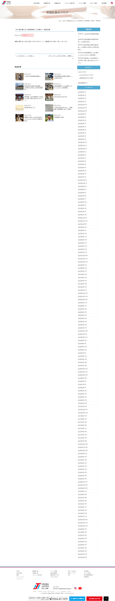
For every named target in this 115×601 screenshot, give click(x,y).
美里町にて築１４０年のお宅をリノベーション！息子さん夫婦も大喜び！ (33, 119)
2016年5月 (81, 466)
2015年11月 (81, 484)
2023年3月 (81, 208)
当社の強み (37, 3)
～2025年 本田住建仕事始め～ (32, 76)
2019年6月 (81, 349)
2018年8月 (81, 381)
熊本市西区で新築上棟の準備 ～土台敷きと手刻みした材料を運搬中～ (33, 87)
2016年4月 (81, 469)
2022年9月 (81, 227)
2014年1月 (81, 554)
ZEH (69, 574)
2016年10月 (81, 450)
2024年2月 (81, 173)
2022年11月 (81, 220)
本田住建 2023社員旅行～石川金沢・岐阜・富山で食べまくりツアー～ (33, 98)
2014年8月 (81, 532)
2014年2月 (81, 550)
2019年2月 (81, 362)
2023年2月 (81, 211)
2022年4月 (81, 242)
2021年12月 (81, 255)
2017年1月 (81, 440)
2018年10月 (81, 374)
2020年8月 (81, 305)
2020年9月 (81, 302)
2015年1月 (81, 516)
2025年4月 (81, 129)
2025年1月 (81, 139)
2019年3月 (81, 359)
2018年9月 (81, 378)
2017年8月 (81, 418)
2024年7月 (81, 157)
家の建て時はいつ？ (29, 107)
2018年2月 (81, 400)
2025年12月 (81, 104)
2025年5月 (81, 126)
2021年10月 (81, 261)
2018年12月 (81, 368)
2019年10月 (81, 337)
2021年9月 (81, 264)
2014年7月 (81, 535)
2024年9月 (81, 151)
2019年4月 (81, 356)
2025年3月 (81, 132)
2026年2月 (81, 98)
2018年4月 (81, 393)
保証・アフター (72, 573)
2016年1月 (81, 478)
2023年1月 (81, 214)
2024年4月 (81, 167)
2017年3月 (81, 434)
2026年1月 (81, 101)
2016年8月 (81, 456)
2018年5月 (81, 390)
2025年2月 (81, 136)
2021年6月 (81, 274)
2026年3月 (81, 95)
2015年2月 (81, 513)
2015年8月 (81, 494)
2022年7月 (81, 233)
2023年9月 (81, 189)
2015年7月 (81, 497)
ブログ (80, 71)
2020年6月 (81, 312)
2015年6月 (81, 500)
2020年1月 (81, 327)
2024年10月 (81, 148)
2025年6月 (81, 123)
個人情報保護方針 (88, 574)
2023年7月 (81, 195)
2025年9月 (81, 113)
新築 (17, 574)
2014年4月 (81, 544)
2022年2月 (81, 249)
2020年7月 (81, 308)
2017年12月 (81, 406)
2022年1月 (81, 252)
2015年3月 (81, 510)
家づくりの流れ (72, 571)
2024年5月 (81, 164)
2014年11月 (81, 522)
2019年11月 (81, 334)
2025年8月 (81, 117)
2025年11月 (81, 107)
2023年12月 (81, 180)
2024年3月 (81, 170)
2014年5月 (81, 541)
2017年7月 (81, 422)
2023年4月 (81, 205)
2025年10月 (81, 110)
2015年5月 (81, 503)
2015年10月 (81, 488)
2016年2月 (81, 475)
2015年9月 (81, 491)
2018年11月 (81, 371)
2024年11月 (81, 145)
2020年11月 (81, 296)
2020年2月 (81, 324)
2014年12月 (81, 519)
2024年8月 (81, 154)
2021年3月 (81, 283)
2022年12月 (81, 217)
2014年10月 (81, 525)
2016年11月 (81, 447)
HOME (18, 571)
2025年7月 (81, 120)
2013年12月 (81, 557)
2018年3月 (81, 396)
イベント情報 (82, 3)
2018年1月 (81, 403)
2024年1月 (81, 176)
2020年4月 (81, 318)
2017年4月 (81, 431)
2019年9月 (81, 340)
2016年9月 (81, 453)
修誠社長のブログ (85, 78)
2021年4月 (81, 280)
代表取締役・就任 (59, 117)
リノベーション (20, 576)
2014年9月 (81, 529)
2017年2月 (81, 437)
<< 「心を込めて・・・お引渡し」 (25, 55)
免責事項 (86, 576)
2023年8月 (81, 192)
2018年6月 (81, 387)
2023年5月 (81, 202)
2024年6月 (81, 161)
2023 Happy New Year (60, 96)
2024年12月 (81, 142)
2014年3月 (81, 547)
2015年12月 (81, 481)
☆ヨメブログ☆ (84, 74)
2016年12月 (81, 444)
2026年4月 (81, 92)
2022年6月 (81, 236)
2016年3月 (81, 472)
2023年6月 (81, 198)
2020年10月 (81, 299)
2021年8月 (81, 268)
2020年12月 (81, 293)
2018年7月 (81, 384)
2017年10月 (81, 412)
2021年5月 (81, 277)
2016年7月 (81, 459)
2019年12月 (81, 330)
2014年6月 (81, 538)
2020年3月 (81, 321)
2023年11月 (81, 183)
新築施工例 (47, 3)
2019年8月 (81, 343)
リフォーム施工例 (69, 3)
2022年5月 (81, 239)
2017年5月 (81, 428)
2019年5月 (81, 352)
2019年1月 (81, 365)
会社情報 (104, 3)
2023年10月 (81, 186)
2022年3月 (81, 246)
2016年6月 (81, 462)
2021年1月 (81, 290)
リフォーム (19, 578)
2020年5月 (81, 315)
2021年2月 (81, 286)
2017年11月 (81, 409)
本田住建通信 (81, 82)
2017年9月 (81, 415)
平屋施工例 (57, 3)
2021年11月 (81, 258)
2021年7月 (81, 271)
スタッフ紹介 (93, 3)
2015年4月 (81, 506)
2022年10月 (81, 224)
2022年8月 (81, 230)
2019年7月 (81, 346)
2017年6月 (81, 425)
